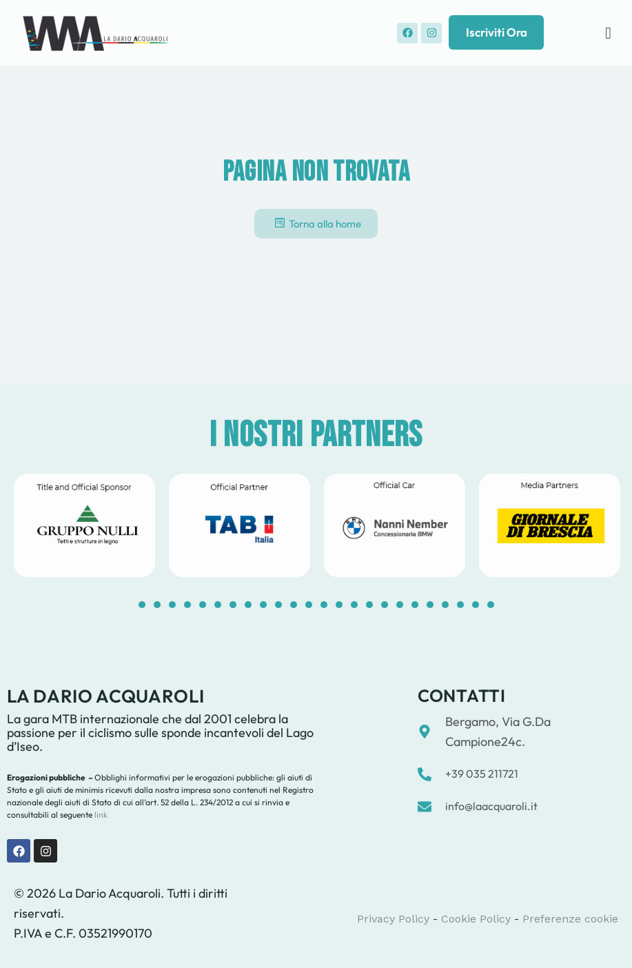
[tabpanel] (84, 525)
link (100, 814)
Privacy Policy (393, 918)
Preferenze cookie (570, 918)
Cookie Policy (476, 918)
